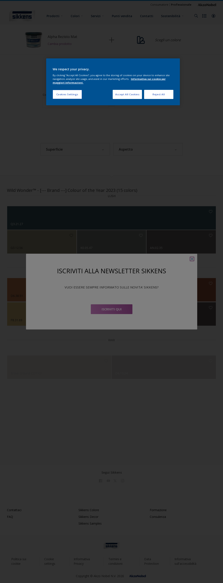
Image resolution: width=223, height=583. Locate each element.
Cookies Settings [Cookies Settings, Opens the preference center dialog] (67, 94)
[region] (113, 81)
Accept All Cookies (127, 94)
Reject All (159, 94)
